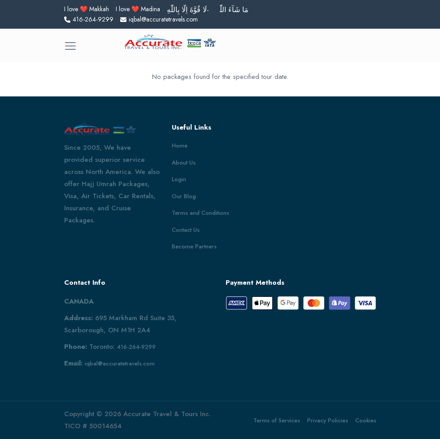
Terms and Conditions (200, 213)
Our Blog (184, 196)
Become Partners (194, 246)
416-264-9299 (136, 347)
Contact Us (186, 230)
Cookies (365, 420)
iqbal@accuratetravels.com (120, 363)
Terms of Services (276, 420)
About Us (184, 162)
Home (179, 145)
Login (179, 179)
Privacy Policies (327, 420)
